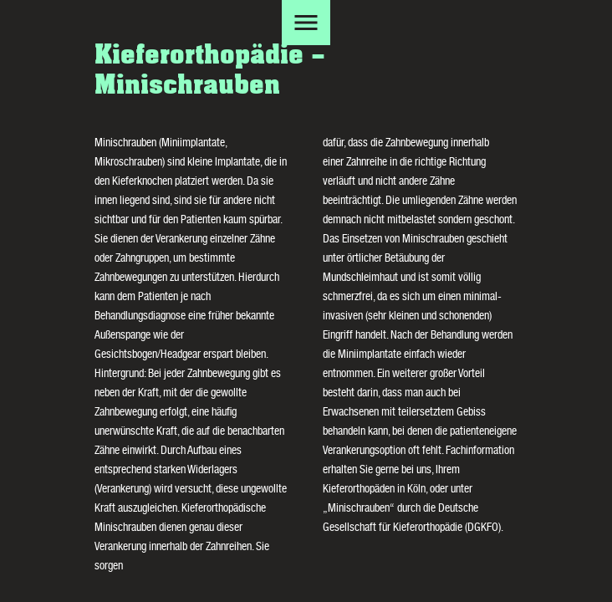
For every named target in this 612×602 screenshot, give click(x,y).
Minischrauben (359, 509)
